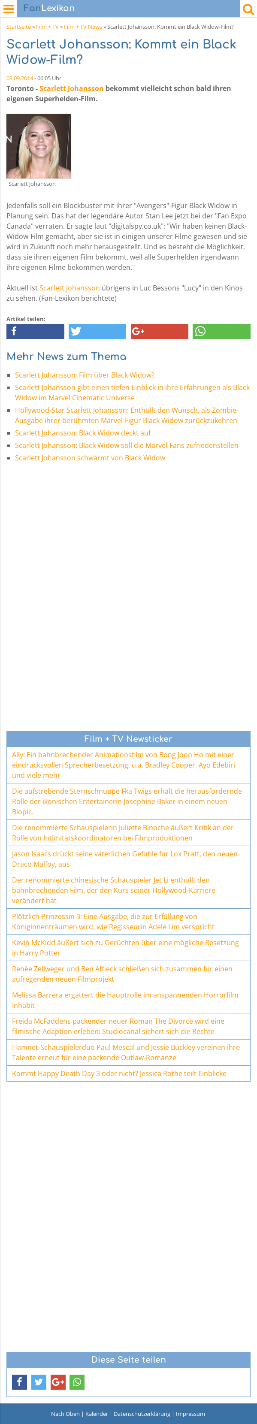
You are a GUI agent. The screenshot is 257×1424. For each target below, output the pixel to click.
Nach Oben (65, 1414)
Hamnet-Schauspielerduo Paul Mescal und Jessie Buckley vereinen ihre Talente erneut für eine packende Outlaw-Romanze (126, 1052)
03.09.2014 (19, 78)
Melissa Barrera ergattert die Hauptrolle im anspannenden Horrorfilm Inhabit (125, 1000)
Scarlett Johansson (71, 88)
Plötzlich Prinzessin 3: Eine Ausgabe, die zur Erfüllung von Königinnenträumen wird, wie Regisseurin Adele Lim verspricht (113, 921)
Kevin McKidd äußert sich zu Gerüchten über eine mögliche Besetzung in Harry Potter (125, 948)
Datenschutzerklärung (142, 1414)
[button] (35, 331)
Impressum (190, 1414)
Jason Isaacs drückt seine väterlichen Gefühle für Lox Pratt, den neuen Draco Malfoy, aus (125, 859)
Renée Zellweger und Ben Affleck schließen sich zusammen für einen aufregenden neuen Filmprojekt (122, 974)
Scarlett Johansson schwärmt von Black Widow (90, 458)
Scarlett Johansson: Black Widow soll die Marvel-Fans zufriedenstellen (127, 445)
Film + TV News (83, 26)
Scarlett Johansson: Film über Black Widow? (84, 375)
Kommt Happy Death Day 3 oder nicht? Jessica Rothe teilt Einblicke (119, 1073)
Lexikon (49, 8)
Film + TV (47, 26)
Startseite (18, 26)
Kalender (96, 1414)
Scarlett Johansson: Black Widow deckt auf (83, 433)
